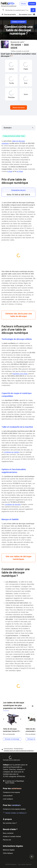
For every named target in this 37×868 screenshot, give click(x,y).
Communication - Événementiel (13, 748)
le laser (9, 171)
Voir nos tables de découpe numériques (18, 557)
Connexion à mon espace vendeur (14, 809)
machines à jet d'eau (19, 374)
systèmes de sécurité (13, 504)
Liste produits (8, 795)
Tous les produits (10, 14)
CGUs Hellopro (8, 853)
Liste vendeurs (8, 799)
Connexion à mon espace (11, 792)
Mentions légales (9, 850)
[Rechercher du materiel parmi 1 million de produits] (33, 10)
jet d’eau (20, 171)
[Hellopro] (2, 749)
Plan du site (7, 840)
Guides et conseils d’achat (12, 836)
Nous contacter (8, 833)
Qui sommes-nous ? (25, 14)
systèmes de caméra (11, 452)
